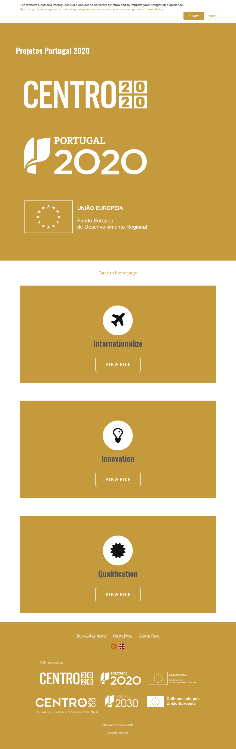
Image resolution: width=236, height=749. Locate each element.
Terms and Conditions (91, 635)
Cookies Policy (153, 9)
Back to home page (118, 273)
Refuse (211, 15)
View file (118, 364)
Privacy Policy (122, 635)
